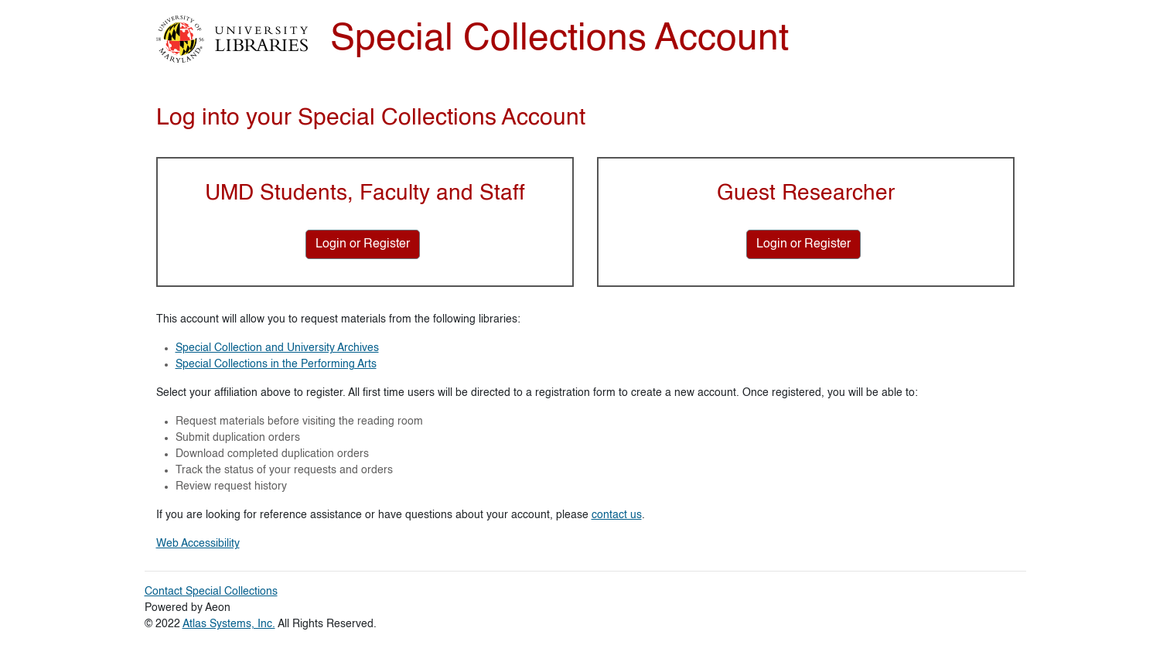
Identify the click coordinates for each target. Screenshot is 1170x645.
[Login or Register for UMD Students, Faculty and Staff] (362, 244)
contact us (617, 515)
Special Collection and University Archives (277, 348)
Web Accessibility (198, 543)
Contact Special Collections (211, 591)
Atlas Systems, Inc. (228, 624)
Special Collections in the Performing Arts (276, 364)
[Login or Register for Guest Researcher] (803, 244)
